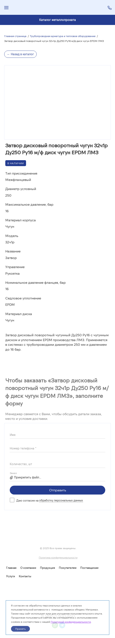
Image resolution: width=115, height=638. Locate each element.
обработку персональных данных (61, 500)
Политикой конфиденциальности (71, 621)
